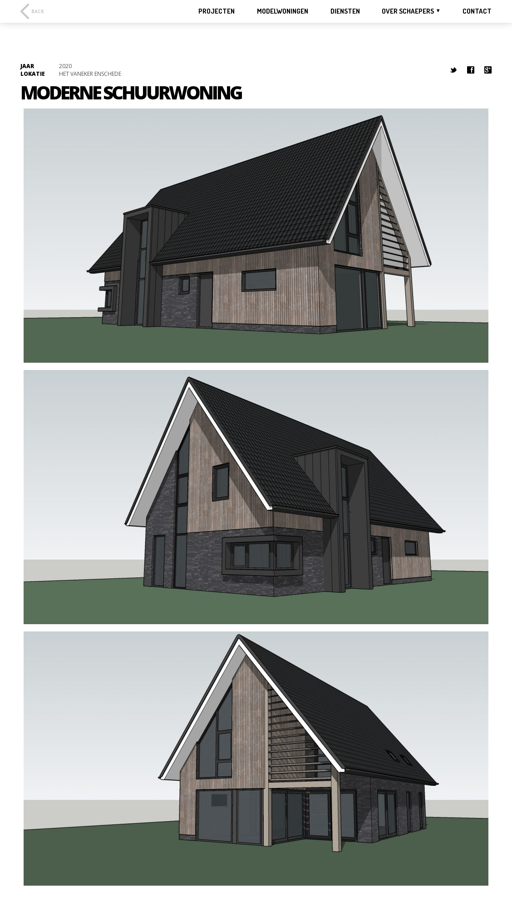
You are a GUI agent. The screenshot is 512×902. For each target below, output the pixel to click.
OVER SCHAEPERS (408, 11)
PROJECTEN (216, 11)
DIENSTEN (345, 11)
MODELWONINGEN (282, 11)
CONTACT (477, 11)
